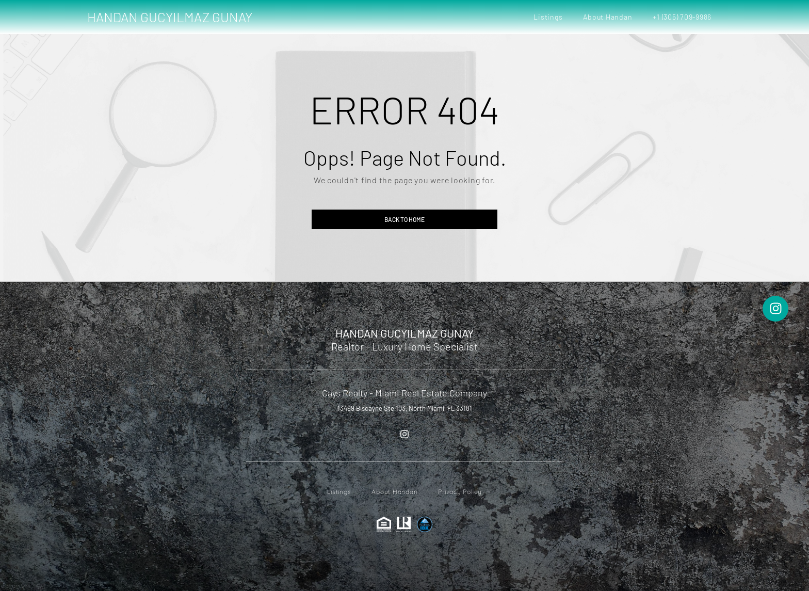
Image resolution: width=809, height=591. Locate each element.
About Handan (607, 16)
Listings (547, 16)
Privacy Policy (460, 492)
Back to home (404, 219)
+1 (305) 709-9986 (682, 16)
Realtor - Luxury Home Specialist (404, 346)
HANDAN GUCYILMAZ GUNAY (169, 17)
